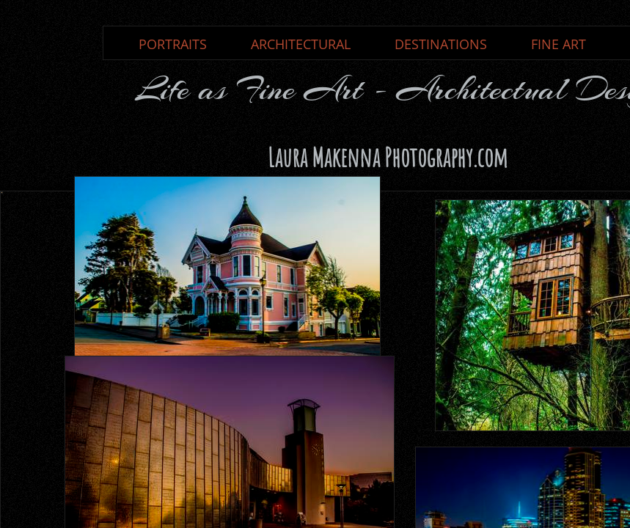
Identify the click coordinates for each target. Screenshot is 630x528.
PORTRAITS (173, 44)
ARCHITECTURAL (301, 44)
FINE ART (558, 44)
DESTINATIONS (441, 44)
